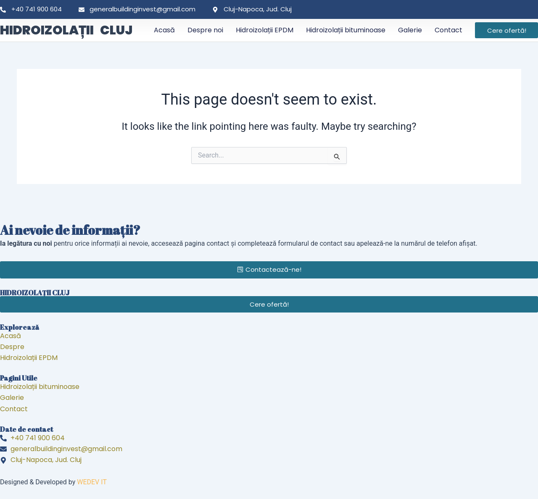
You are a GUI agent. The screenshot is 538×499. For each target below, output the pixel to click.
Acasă (164, 30)
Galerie (410, 30)
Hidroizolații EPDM (264, 30)
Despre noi (205, 30)
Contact (448, 30)
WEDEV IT (92, 482)
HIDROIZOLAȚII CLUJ (66, 30)
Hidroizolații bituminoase (345, 30)
